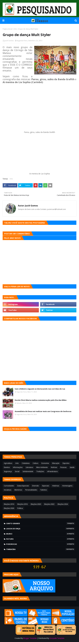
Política (20, 508)
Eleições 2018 (22, 504)
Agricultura (8, 463)
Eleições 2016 (9, 504)
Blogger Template (30, 638)
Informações (18, 467)
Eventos (7, 467)
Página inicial (7, 29)
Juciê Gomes (9, 40)
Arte (15, 29)
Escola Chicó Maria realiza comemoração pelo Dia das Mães (40, 400)
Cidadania (25, 463)
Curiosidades (9, 486)
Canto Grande (40, 523)
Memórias (18, 490)
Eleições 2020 (36, 504)
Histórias (55, 486)
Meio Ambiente (42, 467)
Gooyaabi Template (57, 638)
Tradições (40, 471)
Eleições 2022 (49, 504)
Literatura (29, 467)
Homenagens (67, 486)
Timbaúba (40, 549)
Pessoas (63, 467)
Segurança (8, 471)
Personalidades (31, 490)
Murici (40, 534)
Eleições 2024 (63, 504)
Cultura (35, 463)
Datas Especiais (23, 486)
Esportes (66, 463)
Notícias (54, 467)
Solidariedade (28, 471)
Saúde (72, 467)
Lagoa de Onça (40, 528)
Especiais (45, 486)
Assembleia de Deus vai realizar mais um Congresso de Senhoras (43, 411)
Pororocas (40, 544)
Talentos (43, 490)
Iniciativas (7, 490)
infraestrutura (52, 471)
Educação (55, 463)
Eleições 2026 (9, 508)
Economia (45, 463)
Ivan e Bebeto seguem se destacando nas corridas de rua (40, 389)
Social (17, 471)
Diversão (35, 486)
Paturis (40, 539)
